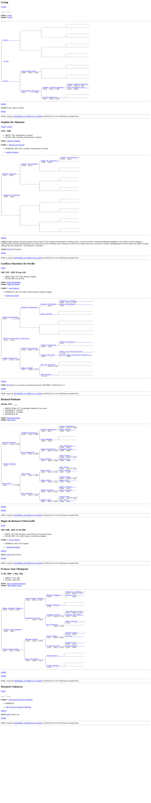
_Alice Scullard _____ (68, 549)
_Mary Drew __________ (68, 561)
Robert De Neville (12, 326)
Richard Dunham (9, 518)
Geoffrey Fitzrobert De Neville (16, 377)
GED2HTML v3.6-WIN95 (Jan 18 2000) (28, 132)
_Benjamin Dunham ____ (11, 492)
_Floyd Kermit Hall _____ (30, 81)
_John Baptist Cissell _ (74, 677)
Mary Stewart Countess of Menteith (18, 784)
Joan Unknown (14, 319)
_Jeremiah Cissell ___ (55, 681)
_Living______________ (11, 43)
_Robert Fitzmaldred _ (11, 351)
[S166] (8, 616)
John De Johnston (12, 168)
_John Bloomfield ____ (68, 496)
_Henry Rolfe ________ (49, 526)
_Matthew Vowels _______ (74, 703)
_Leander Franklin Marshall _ (53, 100)
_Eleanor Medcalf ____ (55, 669)
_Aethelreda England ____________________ (76, 336)
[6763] (3, 587)
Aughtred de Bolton (13, 609)
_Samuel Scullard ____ (49, 549)
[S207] (8, 791)
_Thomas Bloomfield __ (49, 500)
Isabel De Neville (14, 315)
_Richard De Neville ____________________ (76, 381)
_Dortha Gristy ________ (74, 658)
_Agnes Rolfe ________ (68, 537)
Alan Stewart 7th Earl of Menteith (20, 777)
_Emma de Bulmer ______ (29, 412)
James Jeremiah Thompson (16, 645)
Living (9, 15)
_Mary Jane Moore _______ (35, 734)
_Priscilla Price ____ (55, 718)
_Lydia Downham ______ (49, 488)
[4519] (3, 768)
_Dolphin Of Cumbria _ (49, 336)
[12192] (3, 7)
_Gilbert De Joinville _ (69, 173)
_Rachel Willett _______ (74, 718)
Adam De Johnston (13, 156)
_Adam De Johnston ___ (11, 193)
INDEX (3, 119)
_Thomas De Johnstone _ (49, 177)
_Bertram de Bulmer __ (49, 408)
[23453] (9, 142)
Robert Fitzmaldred (14, 313)
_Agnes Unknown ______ (68, 476)
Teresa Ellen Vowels (15, 647)
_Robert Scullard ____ (68, 545)
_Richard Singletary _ (49, 476)
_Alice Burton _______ (68, 512)
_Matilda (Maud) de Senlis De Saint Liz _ (76, 397)
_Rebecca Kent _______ (49, 561)
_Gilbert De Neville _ (49, 385)
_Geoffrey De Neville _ (29, 389)
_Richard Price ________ (74, 715)
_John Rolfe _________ (68, 522)
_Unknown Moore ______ (55, 730)
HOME (3, 127)
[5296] (3, 299)
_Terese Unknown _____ (55, 742)
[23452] (3, 142)
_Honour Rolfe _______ (49, 537)
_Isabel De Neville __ (11, 401)
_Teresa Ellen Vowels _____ (13, 722)
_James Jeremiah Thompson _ (13, 673)
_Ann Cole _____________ (74, 707)
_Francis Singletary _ (68, 473)
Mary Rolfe (12, 466)
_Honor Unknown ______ (68, 526)
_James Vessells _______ (74, 689)
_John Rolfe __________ (29, 530)
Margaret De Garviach (16, 160)
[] (3, 123)
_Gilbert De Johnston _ (29, 181)
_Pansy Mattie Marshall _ (30, 104)
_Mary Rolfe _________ (11, 541)
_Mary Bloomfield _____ (29, 504)
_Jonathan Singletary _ (29, 480)
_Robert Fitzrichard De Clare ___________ (76, 393)
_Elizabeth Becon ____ (68, 500)
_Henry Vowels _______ (55, 707)
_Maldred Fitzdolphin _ (29, 340)
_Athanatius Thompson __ (74, 654)
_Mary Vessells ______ (55, 693)
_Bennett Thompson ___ (55, 658)
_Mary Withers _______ (49, 512)
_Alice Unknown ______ (49, 348)
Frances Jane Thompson (12, 699)
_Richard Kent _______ (68, 557)
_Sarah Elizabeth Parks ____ (77, 100)
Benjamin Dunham (13, 464)
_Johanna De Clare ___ (49, 397)
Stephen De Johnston (11, 218)
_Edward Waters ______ (68, 508)
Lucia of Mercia (14, 601)
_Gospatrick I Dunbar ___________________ (76, 332)
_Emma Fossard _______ (49, 420)
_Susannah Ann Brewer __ (74, 681)
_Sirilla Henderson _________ (53, 112)
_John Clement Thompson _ (35, 661)
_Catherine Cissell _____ (35, 685)
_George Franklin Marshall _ (77, 97)
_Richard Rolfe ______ (68, 533)
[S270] (9, 280)
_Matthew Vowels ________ (35, 711)
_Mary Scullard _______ (29, 553)
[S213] (8, 431)
